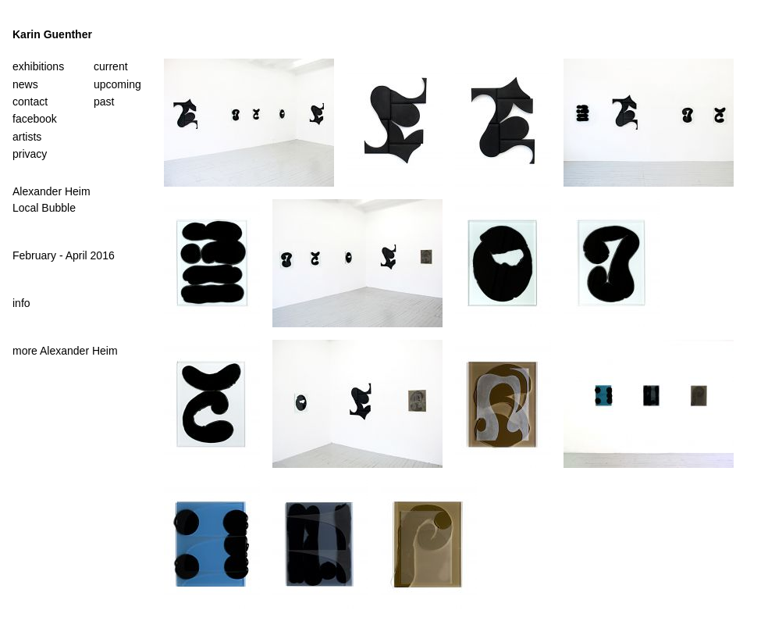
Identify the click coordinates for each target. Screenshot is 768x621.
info (21, 303)
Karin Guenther (52, 34)
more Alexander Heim (65, 350)
